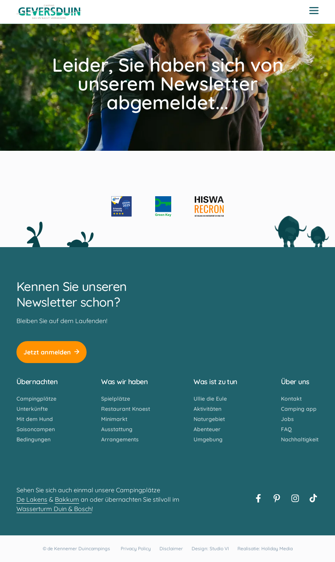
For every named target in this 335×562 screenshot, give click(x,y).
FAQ (286, 429)
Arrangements (120, 439)
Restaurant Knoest (125, 409)
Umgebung (208, 439)
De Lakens (31, 499)
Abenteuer (207, 429)
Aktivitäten (207, 409)
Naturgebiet (209, 419)
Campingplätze (36, 398)
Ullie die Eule (210, 398)
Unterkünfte (32, 409)
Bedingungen (33, 439)
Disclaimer (171, 548)
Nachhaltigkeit (300, 439)
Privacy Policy (136, 548)
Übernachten (37, 381)
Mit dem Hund (34, 419)
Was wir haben (124, 381)
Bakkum (67, 499)
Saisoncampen (35, 429)
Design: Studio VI (210, 548)
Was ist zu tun (215, 381)
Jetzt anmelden (52, 352)
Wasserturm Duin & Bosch (54, 509)
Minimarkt (114, 419)
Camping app (299, 409)
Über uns (295, 381)
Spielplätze (115, 398)
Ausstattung (116, 429)
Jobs (287, 419)
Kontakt (291, 398)
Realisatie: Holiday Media (265, 548)
